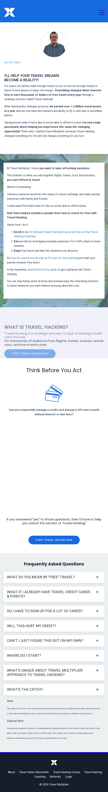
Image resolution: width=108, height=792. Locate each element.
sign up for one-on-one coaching (58, 258)
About (11, 772)
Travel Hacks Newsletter (34, 772)
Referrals (55, 776)
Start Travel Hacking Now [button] (54, 540)
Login (68, 776)
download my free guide (42, 269)
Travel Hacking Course (66, 772)
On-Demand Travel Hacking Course (50, 232)
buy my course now (23, 258)
